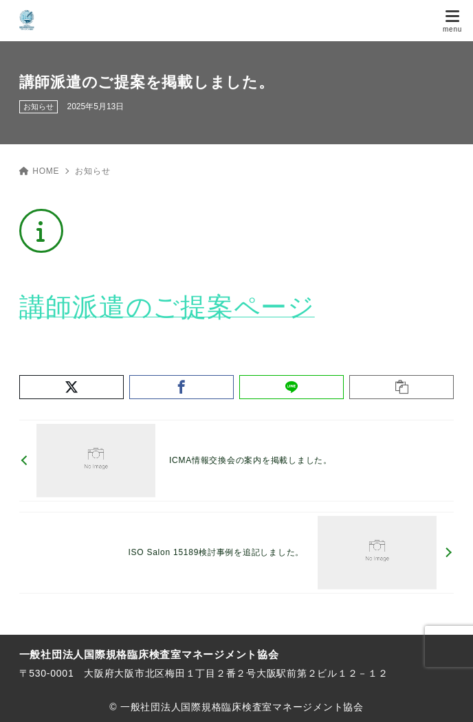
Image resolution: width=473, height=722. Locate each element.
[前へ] (236, 460)
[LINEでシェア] (291, 387)
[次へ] (236, 552)
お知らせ (38, 106)
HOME (39, 171)
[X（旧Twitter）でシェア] (71, 387)
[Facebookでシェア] (181, 387)
